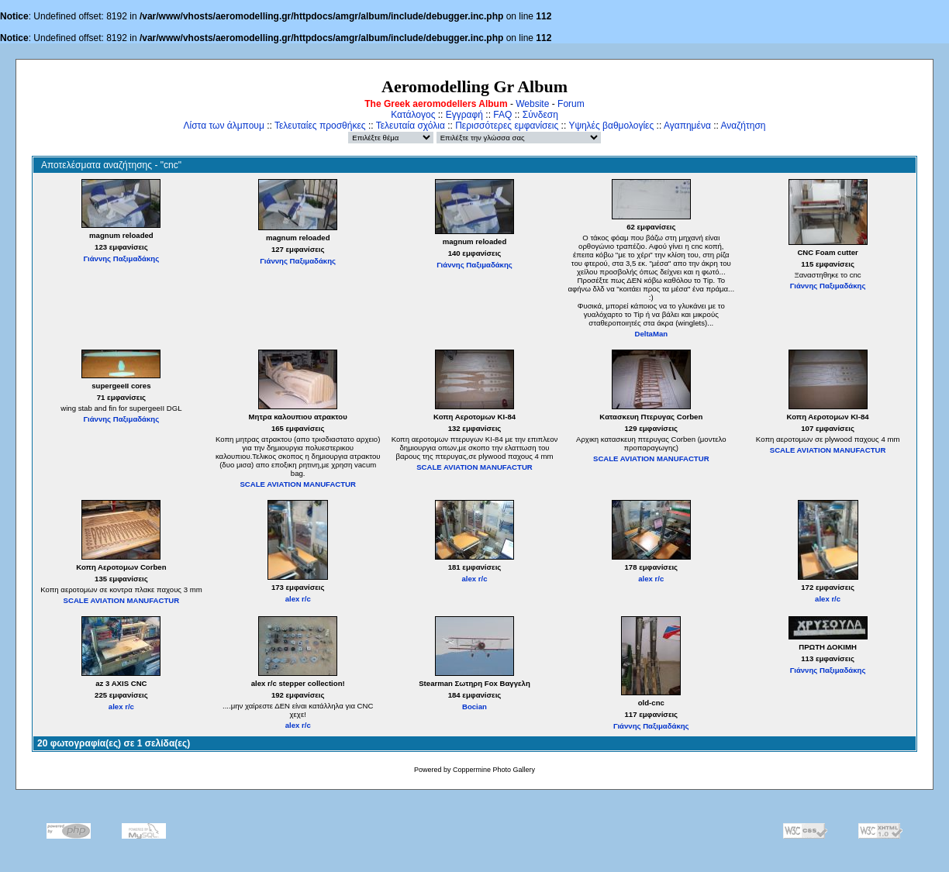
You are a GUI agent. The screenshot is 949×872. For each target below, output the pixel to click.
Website (532, 103)
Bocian (474, 706)
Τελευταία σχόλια (410, 125)
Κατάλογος (413, 114)
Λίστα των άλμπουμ (224, 125)
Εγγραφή (464, 114)
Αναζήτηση (743, 125)
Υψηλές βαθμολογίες (611, 125)
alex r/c (298, 599)
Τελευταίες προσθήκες (320, 125)
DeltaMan (651, 333)
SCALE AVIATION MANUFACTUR (298, 484)
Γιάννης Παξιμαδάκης (122, 258)
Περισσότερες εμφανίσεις (506, 125)
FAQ (502, 114)
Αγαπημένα (687, 125)
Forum (571, 103)
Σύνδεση (540, 114)
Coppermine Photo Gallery (494, 770)
